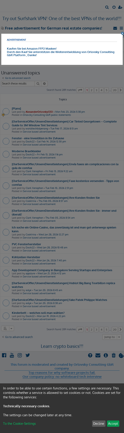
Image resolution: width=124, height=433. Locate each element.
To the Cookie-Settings (19, 423)
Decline (98, 423)
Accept (113, 423)
